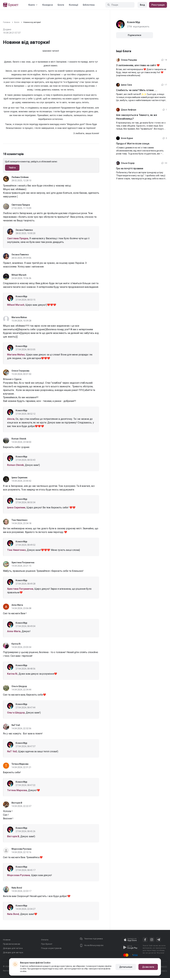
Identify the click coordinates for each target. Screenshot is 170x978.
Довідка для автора (13, 952)
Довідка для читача (13, 948)
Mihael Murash (19, 275)
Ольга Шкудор (19, 686)
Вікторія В (17, 803)
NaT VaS (16, 725)
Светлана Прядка (21, 205)
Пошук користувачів (51, 948)
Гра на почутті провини (129, 168)
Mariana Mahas (19, 317)
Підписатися (134, 35)
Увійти (12, 167)
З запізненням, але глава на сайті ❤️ (138, 65)
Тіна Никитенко (19, 520)
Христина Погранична (23, 562)
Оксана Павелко (24, 230)
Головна (6, 22)
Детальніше (125, 967)
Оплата (44, 940)
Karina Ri (16, 644)
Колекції (73, 4)
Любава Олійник (20, 177)
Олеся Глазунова (20, 371)
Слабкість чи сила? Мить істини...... (136, 90)
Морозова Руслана (22, 849)
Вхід (142, 4)
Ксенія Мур (21, 296)
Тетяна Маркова (20, 764)
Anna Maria (17, 605)
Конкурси (47, 4)
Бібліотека (89, 4)
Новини (6, 940)
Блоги (61, 4)
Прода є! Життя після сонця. (133, 143)
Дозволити (148, 967)
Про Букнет (46, 944)
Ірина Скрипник (19, 477)
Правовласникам (11, 944)
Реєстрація (158, 4)
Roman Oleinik (19, 438)
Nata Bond (17, 888)
